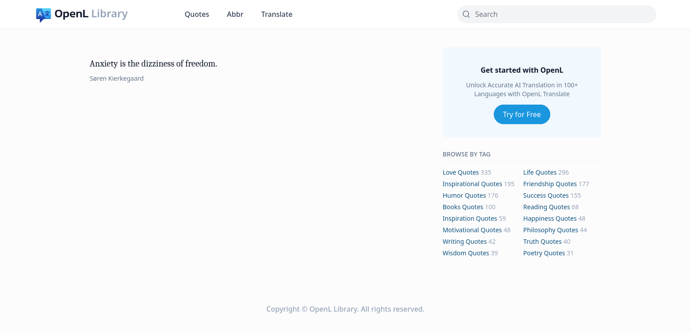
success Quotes (545, 195)
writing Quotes (465, 241)
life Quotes (539, 172)
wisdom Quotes (466, 253)
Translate (276, 14)
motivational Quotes (472, 230)
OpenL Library (333, 309)
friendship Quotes (550, 184)
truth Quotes (542, 241)
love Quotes (461, 172)
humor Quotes (464, 195)
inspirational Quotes (472, 184)
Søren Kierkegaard (117, 78)
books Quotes (463, 207)
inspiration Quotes (470, 218)
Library (109, 13)
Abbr (235, 14)
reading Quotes (546, 207)
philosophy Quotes (550, 230)
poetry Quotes (544, 253)
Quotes (197, 14)
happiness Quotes (549, 218)
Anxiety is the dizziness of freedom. (153, 64)
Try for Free (522, 114)
